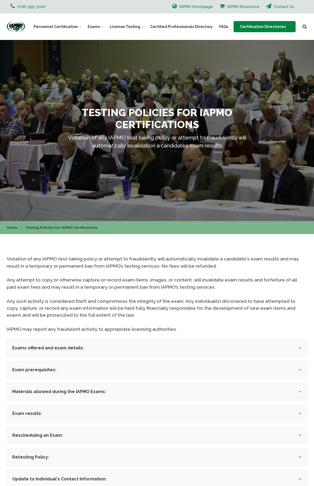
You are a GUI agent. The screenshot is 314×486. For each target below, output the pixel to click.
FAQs (223, 26)
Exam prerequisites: (157, 369)
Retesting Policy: (157, 457)
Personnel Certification (57, 26)
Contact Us (280, 6)
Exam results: (157, 413)
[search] (304, 26)
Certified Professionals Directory (181, 26)
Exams (95, 26)
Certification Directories (264, 26)
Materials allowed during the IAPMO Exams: (157, 391)
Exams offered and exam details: (157, 347)
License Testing (127, 26)
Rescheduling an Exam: (157, 435)
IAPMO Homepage (192, 6)
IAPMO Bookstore (240, 6)
